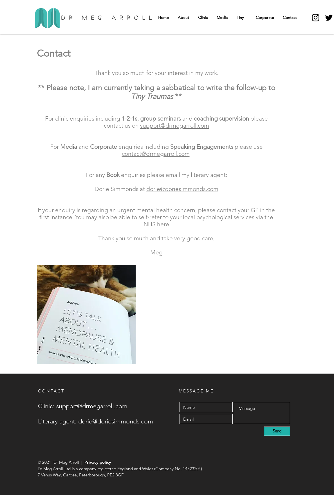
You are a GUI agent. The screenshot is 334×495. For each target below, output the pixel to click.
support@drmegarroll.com (174, 125)
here (163, 224)
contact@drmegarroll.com (156, 153)
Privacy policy (97, 462)
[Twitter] (329, 18)
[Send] (277, 431)
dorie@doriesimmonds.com (182, 188)
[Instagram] (315, 18)
